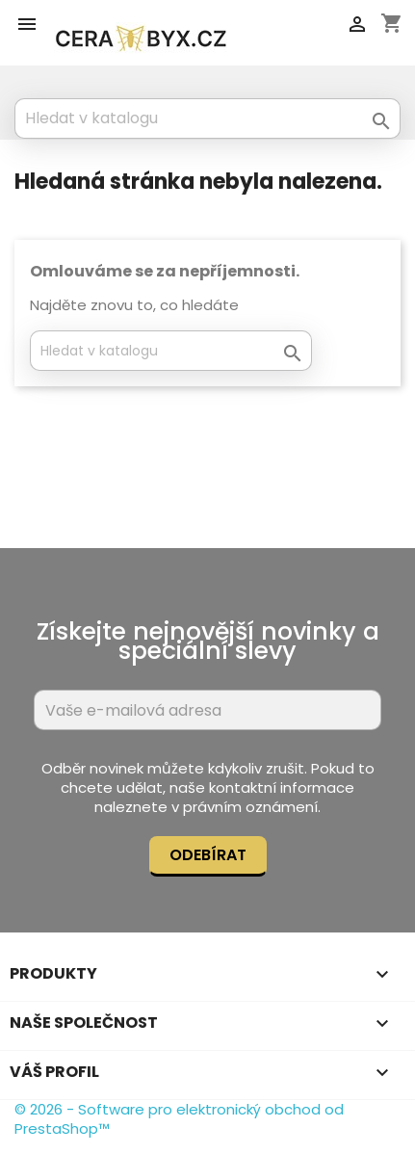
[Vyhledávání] (207, 118)
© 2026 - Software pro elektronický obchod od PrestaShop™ (179, 1119)
